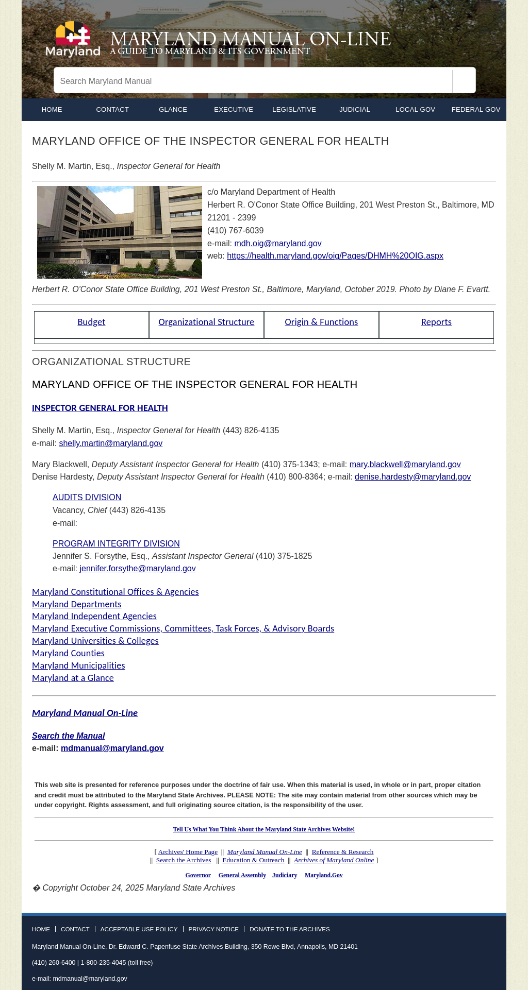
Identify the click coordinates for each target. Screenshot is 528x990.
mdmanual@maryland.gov (112, 748)
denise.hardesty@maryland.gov (413, 476)
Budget (91, 322)
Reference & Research (343, 852)
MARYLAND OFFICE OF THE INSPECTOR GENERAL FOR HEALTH (194, 384)
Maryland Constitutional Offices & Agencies (115, 592)
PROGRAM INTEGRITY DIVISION (116, 543)
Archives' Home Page (188, 852)
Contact (112, 109)
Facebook (449, 934)
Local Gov (415, 109)
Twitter (468, 934)
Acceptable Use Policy (139, 929)
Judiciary (284, 875)
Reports (436, 322)
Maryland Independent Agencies (94, 616)
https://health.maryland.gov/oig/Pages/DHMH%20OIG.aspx (335, 255)
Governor (197, 875)
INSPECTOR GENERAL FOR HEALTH (100, 408)
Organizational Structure (207, 322)
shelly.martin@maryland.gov (110, 443)
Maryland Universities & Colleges (95, 640)
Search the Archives (183, 860)
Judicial (354, 109)
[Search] (464, 81)
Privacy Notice (214, 929)
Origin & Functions (321, 322)
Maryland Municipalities (78, 665)
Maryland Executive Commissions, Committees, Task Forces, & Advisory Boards (183, 628)
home (52, 109)
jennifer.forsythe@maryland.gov (137, 568)
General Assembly (242, 875)
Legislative (294, 109)
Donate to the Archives (290, 929)
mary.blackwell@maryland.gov (405, 464)
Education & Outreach (253, 860)
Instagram (488, 934)
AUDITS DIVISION (87, 497)
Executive (233, 109)
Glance (173, 109)
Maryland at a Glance (73, 678)
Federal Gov (476, 109)
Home (41, 929)
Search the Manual (68, 735)
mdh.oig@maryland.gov (277, 243)
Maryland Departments (77, 604)
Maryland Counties (68, 653)
